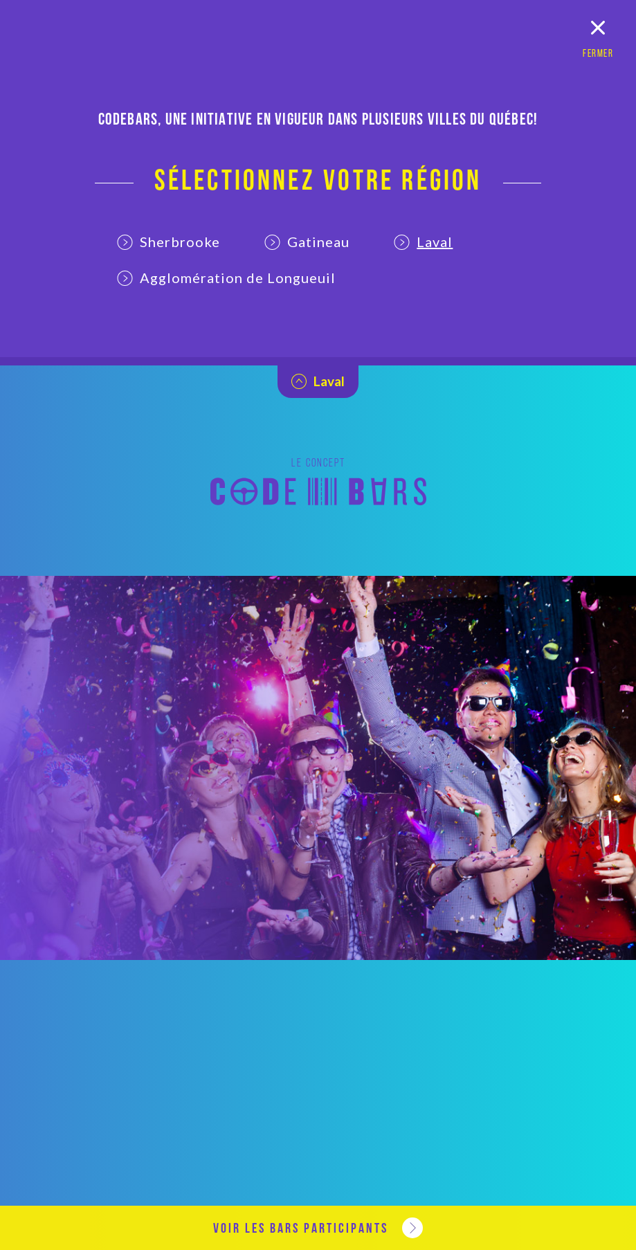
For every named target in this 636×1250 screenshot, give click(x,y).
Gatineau (306, 241)
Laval (423, 241)
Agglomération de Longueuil (226, 277)
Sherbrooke (168, 241)
